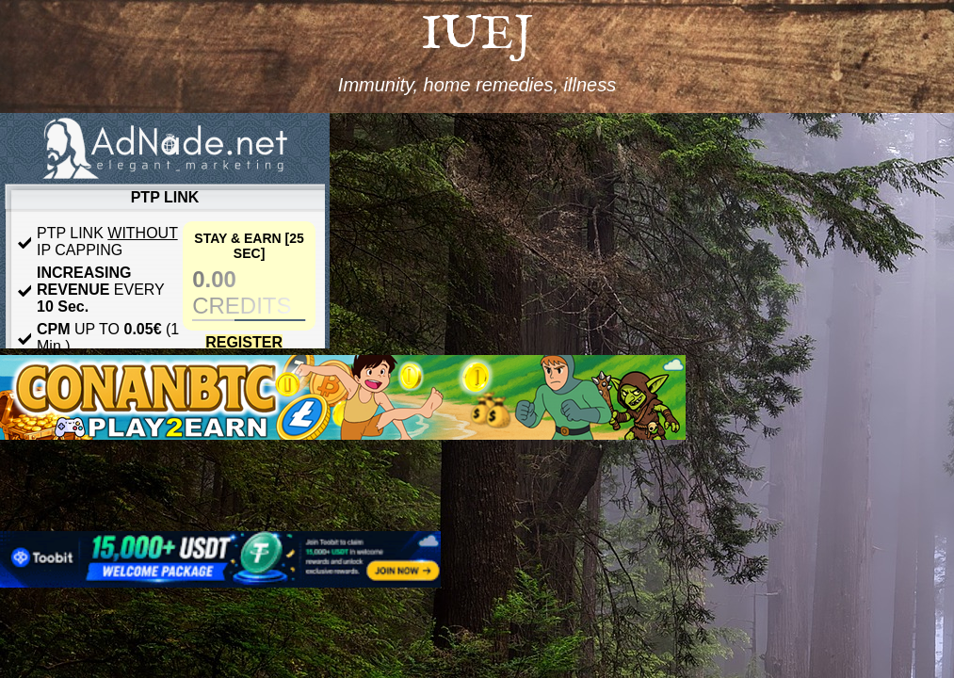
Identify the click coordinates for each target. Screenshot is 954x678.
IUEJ (477, 35)
